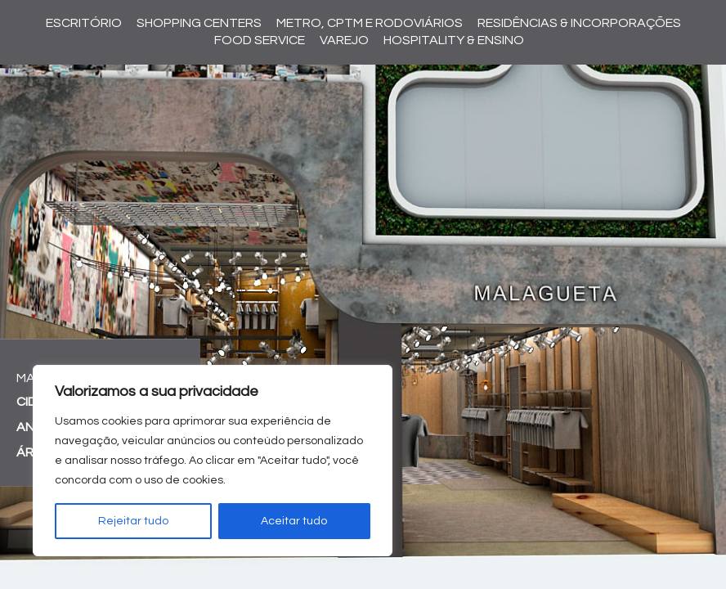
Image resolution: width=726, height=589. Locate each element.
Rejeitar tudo (133, 521)
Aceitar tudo (294, 521)
